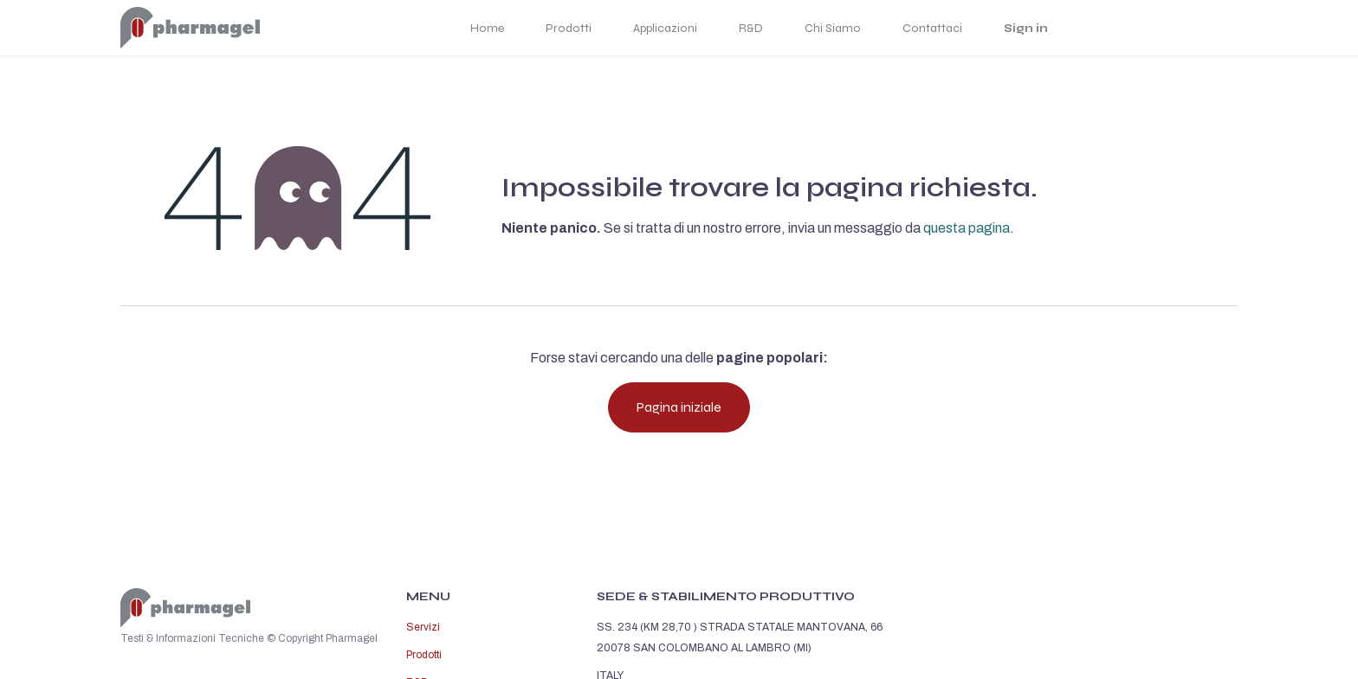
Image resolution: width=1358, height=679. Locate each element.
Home (487, 28)
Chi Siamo (833, 28)
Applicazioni (665, 28)
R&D (751, 28)
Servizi (423, 627)
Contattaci (932, 28)
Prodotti (569, 28)
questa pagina (966, 228)
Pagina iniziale (679, 407)
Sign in (1026, 28)
